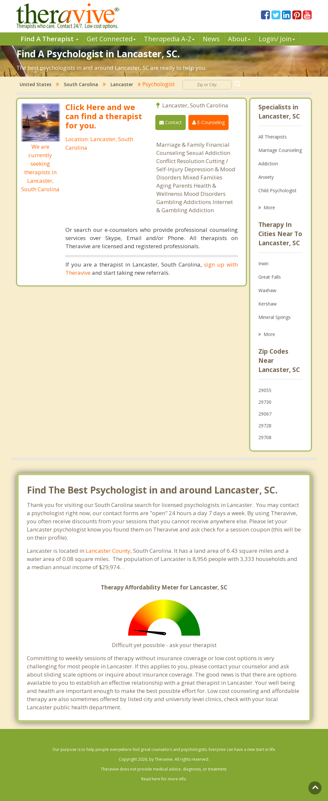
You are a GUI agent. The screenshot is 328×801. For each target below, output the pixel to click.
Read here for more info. (164, 779)
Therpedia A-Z (169, 38)
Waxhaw (267, 290)
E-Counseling (208, 122)
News (211, 38)
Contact (170, 122)
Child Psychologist (277, 190)
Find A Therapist (49, 38)
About (239, 38)
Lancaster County (108, 550)
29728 (264, 425)
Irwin (263, 263)
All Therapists (272, 137)
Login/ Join (277, 38)
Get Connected (111, 38)
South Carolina (81, 84)
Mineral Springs (274, 317)
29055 (264, 390)
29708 (264, 437)
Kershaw (267, 304)
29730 (264, 402)
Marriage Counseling (280, 150)
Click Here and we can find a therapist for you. (103, 116)
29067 (264, 414)
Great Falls (269, 277)
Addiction (268, 163)
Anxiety (266, 177)
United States (35, 84)
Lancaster (122, 84)
